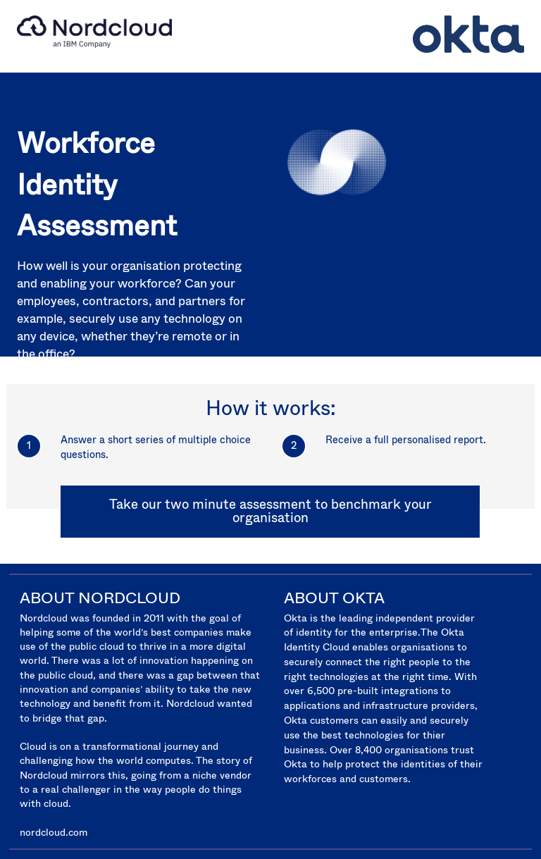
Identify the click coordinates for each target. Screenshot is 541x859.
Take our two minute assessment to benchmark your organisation (270, 511)
